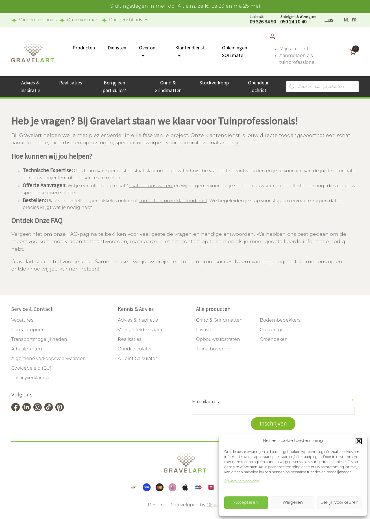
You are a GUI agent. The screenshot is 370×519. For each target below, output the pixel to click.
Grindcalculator (135, 349)
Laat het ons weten (150, 186)
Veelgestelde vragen (141, 330)
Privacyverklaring (30, 378)
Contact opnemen (32, 330)
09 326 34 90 (263, 19)
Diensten (117, 47)
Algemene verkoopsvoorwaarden (48, 359)
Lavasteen (207, 330)
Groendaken (274, 339)
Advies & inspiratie (138, 320)
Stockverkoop (214, 82)
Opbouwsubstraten (218, 339)
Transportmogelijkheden (39, 339)
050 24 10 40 (298, 19)
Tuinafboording (213, 349)
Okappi (214, 505)
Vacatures (22, 320)
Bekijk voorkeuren (339, 503)
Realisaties (70, 82)
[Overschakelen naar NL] (346, 20)
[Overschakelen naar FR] (354, 20)
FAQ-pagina (82, 234)
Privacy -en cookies (241, 481)
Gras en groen (275, 330)
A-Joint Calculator (137, 359)
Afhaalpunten (26, 349)
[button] (359, 441)
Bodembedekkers (280, 320)
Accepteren (246, 503)
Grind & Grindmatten (219, 320)
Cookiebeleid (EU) (31, 368)
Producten (84, 47)
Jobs (329, 20)
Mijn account (293, 49)
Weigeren (292, 503)
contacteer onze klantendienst (173, 201)
